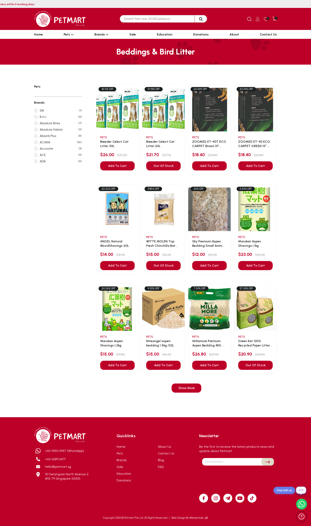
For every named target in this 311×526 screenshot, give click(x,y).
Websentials (198, 517)
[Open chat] (301, 490)
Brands (101, 34)
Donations (201, 34)
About (234, 34)
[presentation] (238, 475)
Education (164, 34)
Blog (161, 460)
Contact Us (268, 34)
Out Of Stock (164, 166)
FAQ (161, 467)
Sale (132, 34)
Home (38, 34)
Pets (69, 34)
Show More (186, 388)
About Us (164, 447)
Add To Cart (117, 166)
